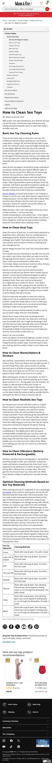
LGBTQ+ (7, 105)
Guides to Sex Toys (36, 20)
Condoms (10, 87)
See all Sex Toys (9, 642)
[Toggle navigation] (3, 3)
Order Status (10, 704)
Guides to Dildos (14, 51)
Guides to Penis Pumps (16, 72)
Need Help (33, 704)
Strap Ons (12, 63)
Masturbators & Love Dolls (17, 57)
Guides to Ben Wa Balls (16, 60)
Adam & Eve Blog (11, 108)
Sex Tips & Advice (11, 90)
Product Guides (23, 20)
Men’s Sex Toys (13, 48)
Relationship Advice (12, 98)
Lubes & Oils (10, 78)
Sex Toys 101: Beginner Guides (18, 40)
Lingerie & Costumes (13, 84)
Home (5, 20)
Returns (32, 712)
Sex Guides (12, 20)
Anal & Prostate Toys (15, 54)
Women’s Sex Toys (14, 43)
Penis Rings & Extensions (16, 66)
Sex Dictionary (10, 94)
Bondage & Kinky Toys (13, 81)
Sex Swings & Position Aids (17, 69)
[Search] (26, 9)
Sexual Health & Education (14, 101)
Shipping (8, 712)
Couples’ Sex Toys (14, 46)
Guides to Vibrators (12, 75)
